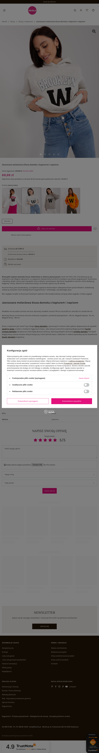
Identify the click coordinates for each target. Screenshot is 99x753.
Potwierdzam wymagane (28, 401)
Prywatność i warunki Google (74, 363)
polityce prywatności (76, 361)
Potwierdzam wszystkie (71, 401)
